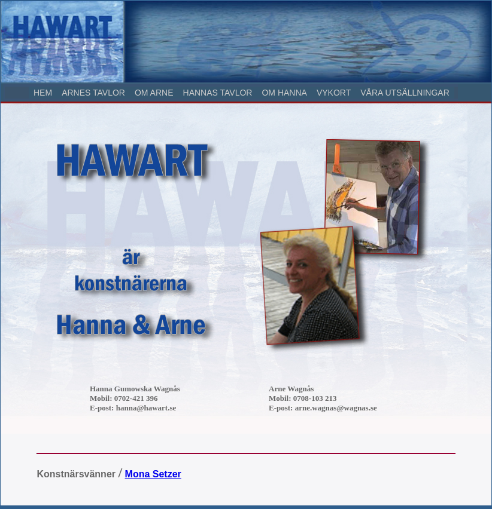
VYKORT (334, 92)
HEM (43, 92)
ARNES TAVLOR (93, 92)
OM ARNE (154, 92)
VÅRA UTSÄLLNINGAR (405, 92)
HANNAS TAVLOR (218, 92)
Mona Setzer (153, 474)
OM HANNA (284, 92)
